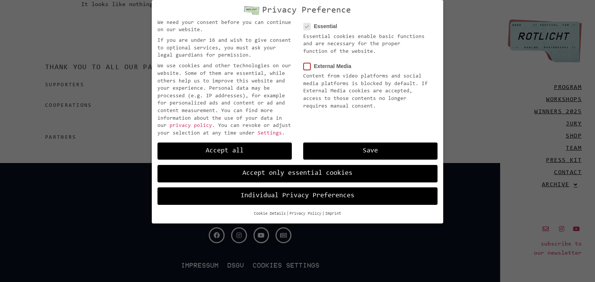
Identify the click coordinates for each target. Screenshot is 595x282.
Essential (322, 25)
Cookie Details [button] (270, 213)
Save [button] (370, 149)
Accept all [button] (225, 149)
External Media (329, 65)
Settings (270, 132)
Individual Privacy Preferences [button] (297, 194)
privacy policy (191, 124)
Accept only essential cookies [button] (297, 171)
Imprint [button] (333, 213)
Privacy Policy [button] (305, 213)
